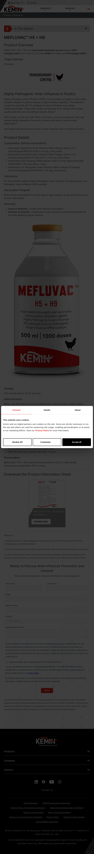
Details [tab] (47, 410)
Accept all (76, 442)
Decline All (17, 442)
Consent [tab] (16, 410)
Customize (47, 442)
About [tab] (78, 410)
